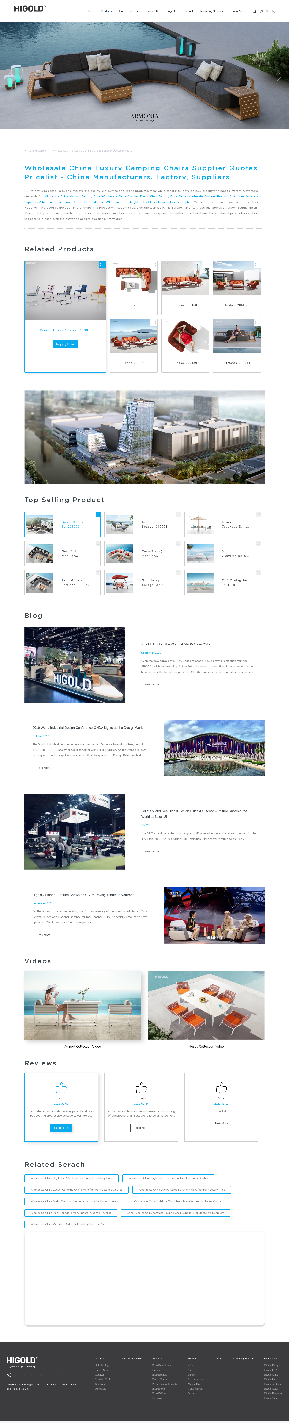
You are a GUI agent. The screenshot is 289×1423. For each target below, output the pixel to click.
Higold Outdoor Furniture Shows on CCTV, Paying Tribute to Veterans (84, 895)
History (156, 1372)
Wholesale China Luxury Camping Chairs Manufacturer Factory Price (182, 1192)
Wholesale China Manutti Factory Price (72, 196)
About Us (153, 11)
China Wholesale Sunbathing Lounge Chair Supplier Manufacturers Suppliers (177, 1215)
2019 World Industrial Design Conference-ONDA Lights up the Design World (89, 728)
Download (157, 1400)
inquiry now (65, 344)
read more (152, 685)
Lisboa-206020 (185, 362)
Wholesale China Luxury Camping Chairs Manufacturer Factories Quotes (77, 1192)
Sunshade (100, 1386)
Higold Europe (272, 1367)
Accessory (100, 1390)
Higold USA (270, 1372)
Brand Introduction (162, 1367)
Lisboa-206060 (185, 305)
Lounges (99, 1376)
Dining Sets (101, 1372)
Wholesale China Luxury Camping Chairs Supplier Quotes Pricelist (92, 150)
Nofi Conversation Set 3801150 (232, 554)
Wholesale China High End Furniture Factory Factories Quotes (169, 1180)
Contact (188, 11)
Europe (191, 1376)
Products (106, 11)
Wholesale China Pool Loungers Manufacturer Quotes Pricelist (71, 1215)
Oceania (192, 1395)
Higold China (271, 1376)
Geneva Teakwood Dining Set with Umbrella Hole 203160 (235, 525)
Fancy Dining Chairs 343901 (65, 330)
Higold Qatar (271, 1390)
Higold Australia (273, 1386)
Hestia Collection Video (206, 1047)
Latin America (195, 1381)
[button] (10, 76)
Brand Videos (159, 1395)
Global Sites (238, 11)
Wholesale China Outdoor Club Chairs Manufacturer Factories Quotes (179, 1203)
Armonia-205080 (237, 362)
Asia (190, 1372)
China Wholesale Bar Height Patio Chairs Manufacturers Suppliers (145, 202)
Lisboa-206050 (237, 305)
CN (264, 11)
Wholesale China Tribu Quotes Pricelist (67, 202)
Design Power (159, 1381)
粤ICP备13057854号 (18, 1391)
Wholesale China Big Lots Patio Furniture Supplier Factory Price (72, 1180)
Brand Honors (159, 1376)
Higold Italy (270, 1381)
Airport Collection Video (82, 1047)
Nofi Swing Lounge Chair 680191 (153, 583)
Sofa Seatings (102, 1367)
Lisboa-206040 (134, 362)
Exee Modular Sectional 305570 (73, 583)
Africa (191, 1367)
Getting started (37, 150)
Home (90, 11)
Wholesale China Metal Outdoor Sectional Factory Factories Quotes (75, 1203)
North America (195, 1390)
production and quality (164, 1386)
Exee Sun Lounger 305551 (155, 524)
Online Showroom (130, 11)
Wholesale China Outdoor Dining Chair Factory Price (139, 196)
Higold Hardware (273, 1395)
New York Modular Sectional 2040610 (70, 554)
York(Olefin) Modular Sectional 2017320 (152, 554)
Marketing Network (211, 11)
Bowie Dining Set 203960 (73, 524)
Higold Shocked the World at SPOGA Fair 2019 (176, 645)
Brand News (158, 1390)
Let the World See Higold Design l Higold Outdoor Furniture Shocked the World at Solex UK (195, 814)
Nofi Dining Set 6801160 (235, 583)
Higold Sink (270, 1400)
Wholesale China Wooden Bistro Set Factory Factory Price (69, 1226)
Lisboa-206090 (134, 305)
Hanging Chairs (103, 1381)
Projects (171, 11)
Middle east (194, 1386)
